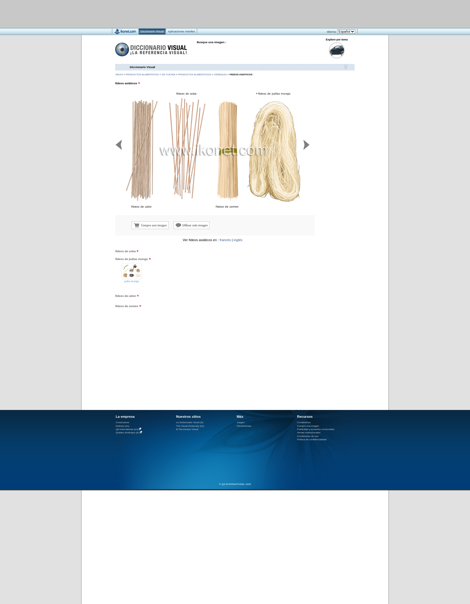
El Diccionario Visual (187, 429)
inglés (238, 240)
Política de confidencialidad (311, 439)
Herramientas (244, 426)
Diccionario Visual (142, 67)
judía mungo (131, 281)
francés (225, 240)
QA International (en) (127, 429)
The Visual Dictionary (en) (190, 426)
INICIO (119, 74)
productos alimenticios (194, 74)
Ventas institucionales (308, 432)
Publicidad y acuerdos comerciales (316, 429)
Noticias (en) (122, 426)
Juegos (241, 422)
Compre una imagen (308, 426)
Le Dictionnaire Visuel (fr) (189, 422)
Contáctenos (304, 422)
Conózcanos (122, 422)
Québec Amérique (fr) (127, 432)
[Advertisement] (217, 14)
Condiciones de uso (307, 436)
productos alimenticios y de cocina (150, 74)
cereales (220, 74)
